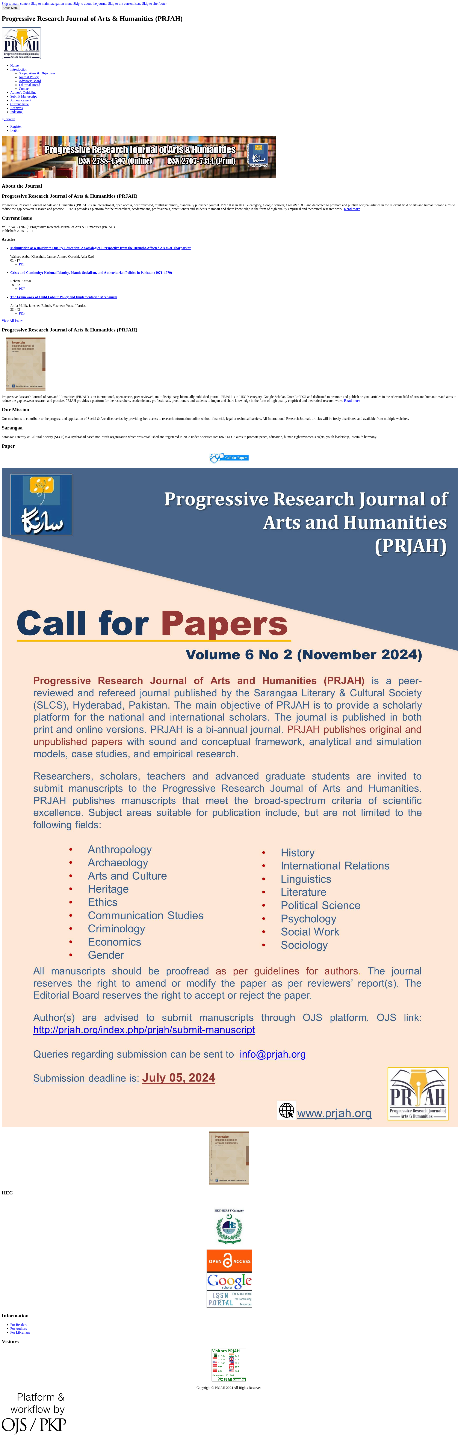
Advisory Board (30, 81)
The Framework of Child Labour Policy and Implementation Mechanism (63, 297)
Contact (24, 88)
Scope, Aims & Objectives (37, 73)
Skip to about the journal (90, 3)
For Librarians (20, 1332)
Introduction (18, 69)
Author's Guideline (23, 92)
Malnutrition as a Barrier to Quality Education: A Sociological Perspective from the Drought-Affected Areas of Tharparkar (100, 248)
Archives (16, 108)
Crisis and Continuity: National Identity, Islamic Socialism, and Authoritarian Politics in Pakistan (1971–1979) (91, 272)
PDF (22, 264)
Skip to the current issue (124, 3)
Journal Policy (29, 77)
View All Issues (12, 320)
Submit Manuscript (23, 96)
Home (14, 65)
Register (16, 126)
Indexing (16, 112)
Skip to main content (16, 3)
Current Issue (19, 104)
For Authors (18, 1328)
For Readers (18, 1325)
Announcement (20, 100)
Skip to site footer (154, 3)
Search (8, 119)
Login (14, 130)
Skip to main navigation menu (52, 3)
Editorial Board (29, 85)
